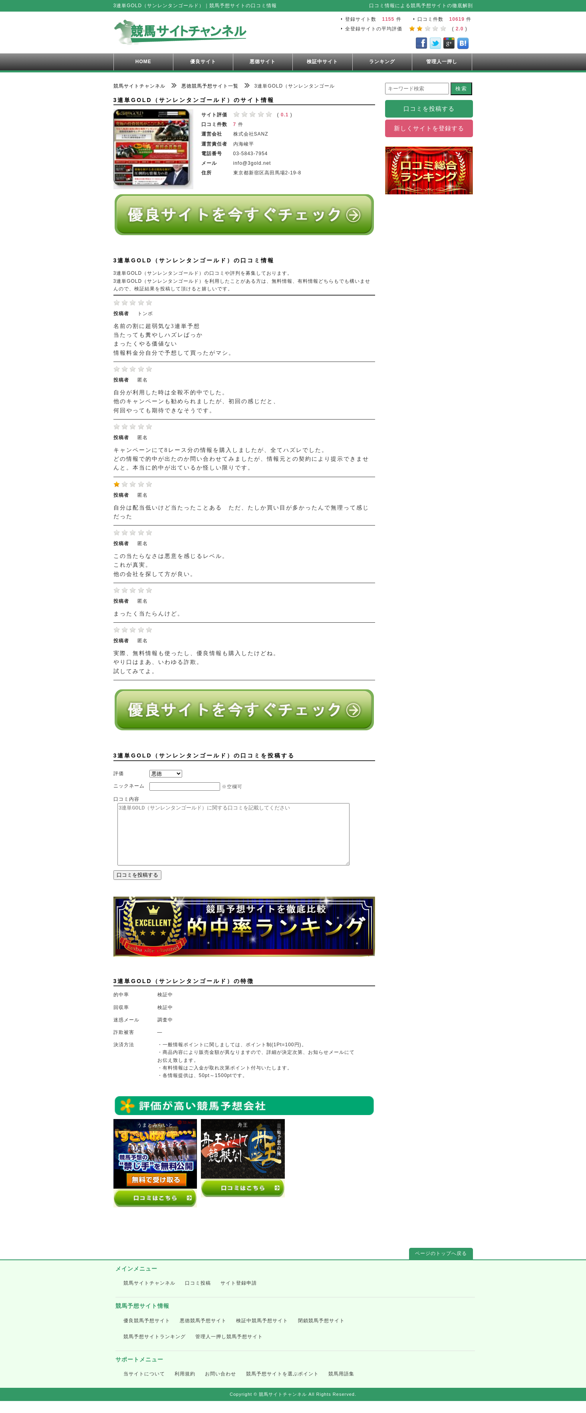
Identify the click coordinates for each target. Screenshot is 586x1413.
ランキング (382, 61)
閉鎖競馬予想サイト (321, 1332)
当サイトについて (144, 1386)
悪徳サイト (263, 61)
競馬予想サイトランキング (154, 1348)
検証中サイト (322, 61)
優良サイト (203, 61)
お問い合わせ (220, 1386)
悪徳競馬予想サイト (203, 1332)
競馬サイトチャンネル (149, 1295)
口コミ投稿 (198, 1295)
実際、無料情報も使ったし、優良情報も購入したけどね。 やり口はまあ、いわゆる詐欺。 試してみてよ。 (196, 662)
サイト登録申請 (238, 1295)
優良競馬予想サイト (146, 1332)
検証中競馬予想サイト (262, 1332)
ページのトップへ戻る (441, 1265)
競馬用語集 (341, 1386)
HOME (143, 61)
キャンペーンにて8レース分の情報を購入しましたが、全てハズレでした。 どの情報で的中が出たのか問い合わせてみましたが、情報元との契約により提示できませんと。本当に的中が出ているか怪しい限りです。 (241, 459)
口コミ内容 (126, 799)
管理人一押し (441, 61)
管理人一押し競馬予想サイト (229, 1348)
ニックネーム (129, 786)
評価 (118, 773)
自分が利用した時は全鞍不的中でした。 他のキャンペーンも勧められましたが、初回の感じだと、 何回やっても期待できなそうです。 (196, 402)
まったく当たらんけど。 (148, 614)
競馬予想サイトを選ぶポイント (282, 1386)
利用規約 (185, 1386)
